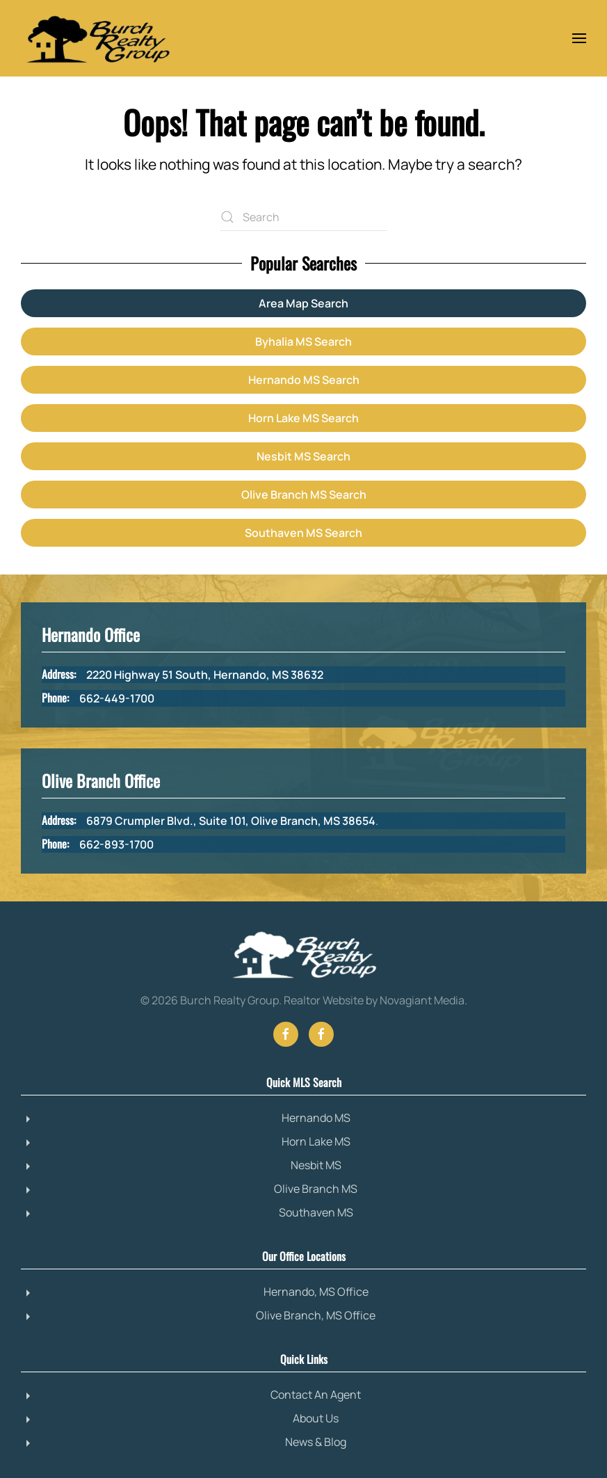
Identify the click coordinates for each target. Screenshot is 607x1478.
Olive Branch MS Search (303, 494)
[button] (579, 38)
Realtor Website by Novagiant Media (374, 1000)
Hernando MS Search (303, 379)
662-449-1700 (116, 698)
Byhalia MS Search (303, 341)
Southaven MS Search (303, 532)
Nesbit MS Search (303, 456)
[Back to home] (97, 38)
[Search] (303, 217)
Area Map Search (303, 303)
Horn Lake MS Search (303, 418)
